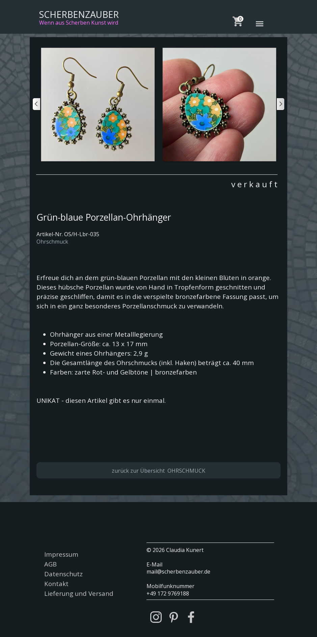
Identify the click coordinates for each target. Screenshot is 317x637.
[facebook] (191, 617)
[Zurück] (37, 104)
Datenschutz (63, 574)
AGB (50, 564)
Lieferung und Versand (78, 593)
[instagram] (156, 617)
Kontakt (56, 583)
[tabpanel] (157, 182)
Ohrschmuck (52, 241)
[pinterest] (173, 617)
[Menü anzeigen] (259, 23)
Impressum (61, 554)
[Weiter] (280, 104)
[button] (97, 104)
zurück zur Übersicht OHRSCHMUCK (158, 470)
